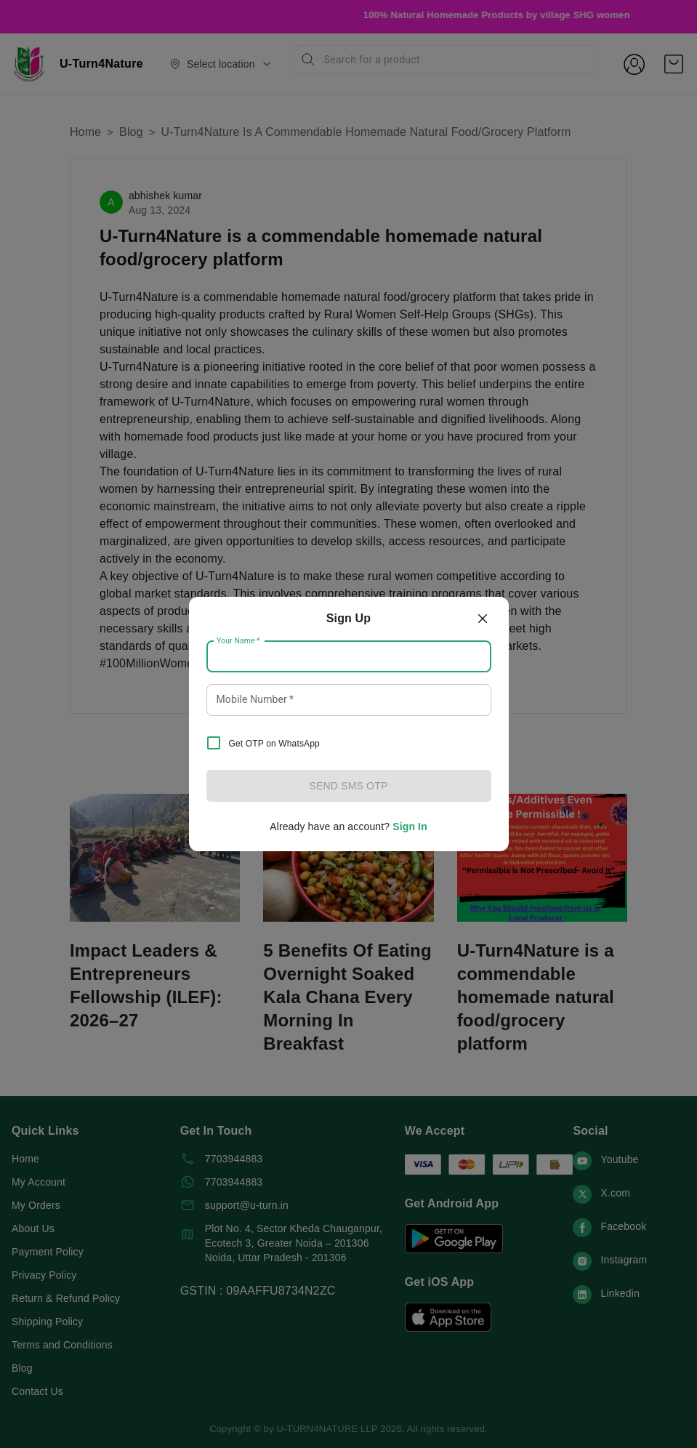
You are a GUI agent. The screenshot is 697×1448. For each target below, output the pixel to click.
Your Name (238, 641)
